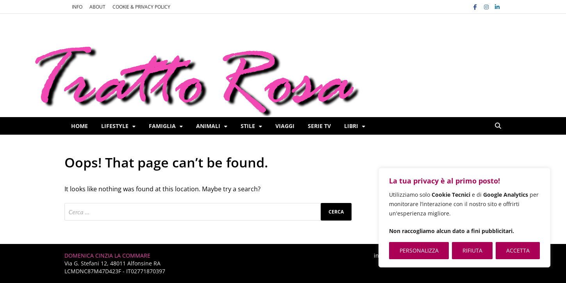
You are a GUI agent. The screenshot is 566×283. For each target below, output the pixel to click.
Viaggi (285, 126)
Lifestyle (115, 126)
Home (79, 126)
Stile (248, 126)
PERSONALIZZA (419, 250)
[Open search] (498, 126)
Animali (208, 126)
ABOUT (97, 7)
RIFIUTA (472, 250)
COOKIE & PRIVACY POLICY (141, 7)
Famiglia (162, 126)
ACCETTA (518, 250)
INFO (77, 7)
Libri (351, 126)
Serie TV (319, 126)
